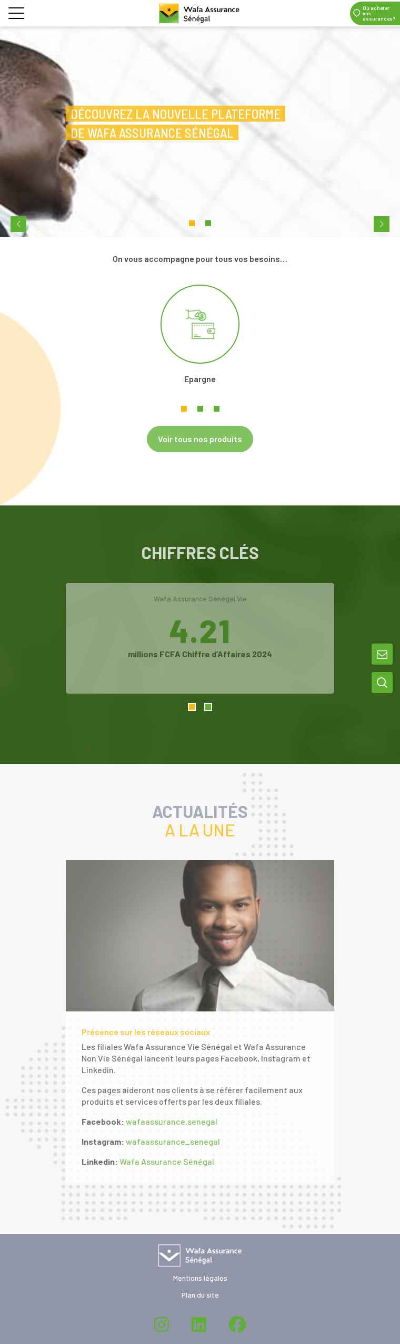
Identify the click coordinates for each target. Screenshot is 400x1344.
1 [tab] (184, 409)
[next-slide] (381, 224)
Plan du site (200, 1294)
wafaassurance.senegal (171, 1121)
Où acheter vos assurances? (379, 13)
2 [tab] (200, 409)
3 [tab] (217, 409)
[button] (16, 15)
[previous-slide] (18, 224)
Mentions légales (200, 1277)
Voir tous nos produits (200, 439)
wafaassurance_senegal (173, 1141)
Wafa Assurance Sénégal (166, 1161)
